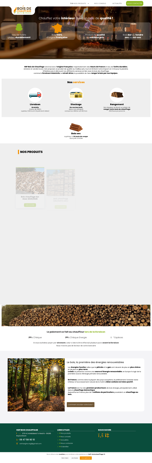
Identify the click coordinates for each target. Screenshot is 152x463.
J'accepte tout (85, 458)
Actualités (63, 440)
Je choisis (74, 458)
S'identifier (63, 447)
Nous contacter (134, 3)
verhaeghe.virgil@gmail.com (30, 444)
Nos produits (64, 433)
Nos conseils (64, 437)
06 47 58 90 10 (27, 439)
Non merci (65, 458)
